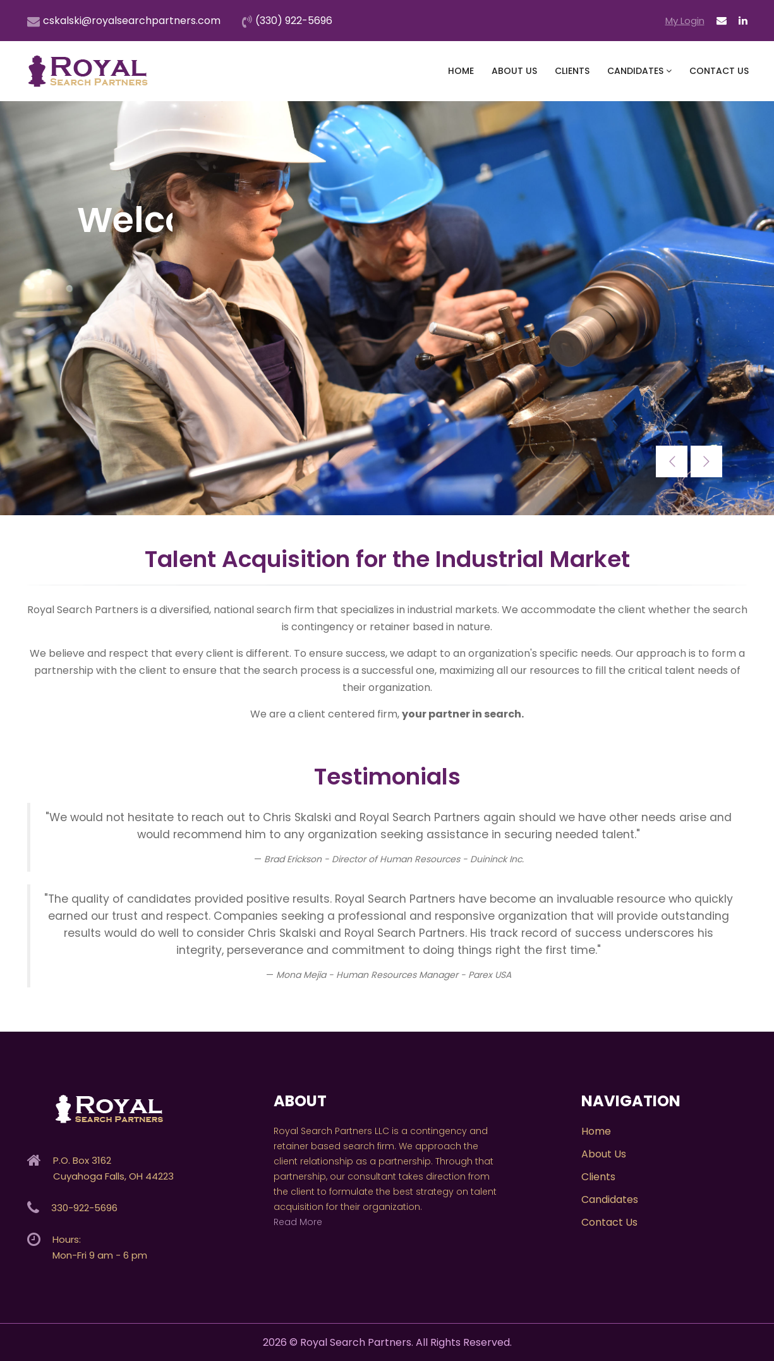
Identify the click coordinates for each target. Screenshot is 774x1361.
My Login (684, 20)
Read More (298, 1222)
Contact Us (719, 70)
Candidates (639, 70)
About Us (514, 70)
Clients (572, 70)
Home (461, 70)
